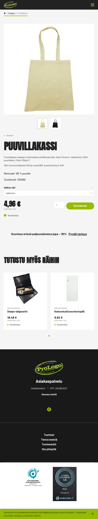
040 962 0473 (61, 388)
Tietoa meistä (49, 439)
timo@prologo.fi (38, 388)
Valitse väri (9, 187)
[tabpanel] (25, 301)
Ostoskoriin (79, 206)
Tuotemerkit (49, 444)
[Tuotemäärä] (57, 204)
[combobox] (49, 193)
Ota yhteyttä (49, 449)
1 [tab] (49, 336)
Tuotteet (49, 435)
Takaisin (9, 135)
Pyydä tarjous (78, 234)
